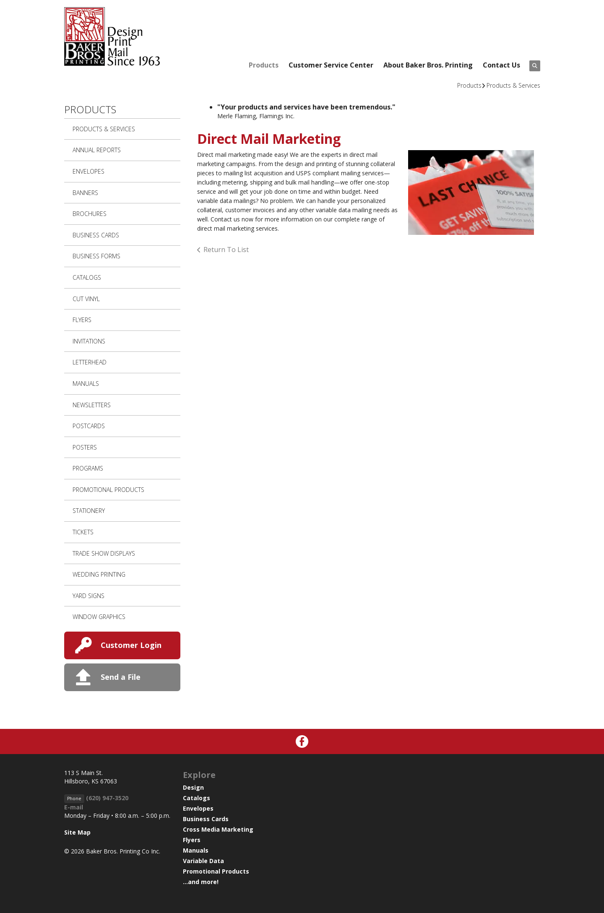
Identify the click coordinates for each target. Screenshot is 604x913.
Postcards (89, 426)
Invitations (89, 341)
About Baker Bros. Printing (428, 65)
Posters (85, 447)
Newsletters (92, 405)
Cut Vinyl (86, 299)
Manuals (86, 384)
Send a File (121, 677)
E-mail (73, 807)
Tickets (83, 532)
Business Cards (96, 235)
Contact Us (501, 65)
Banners (85, 193)
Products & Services (513, 85)
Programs (88, 468)
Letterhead (90, 362)
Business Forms (96, 256)
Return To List (226, 249)
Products (264, 65)
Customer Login (131, 645)
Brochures (90, 214)
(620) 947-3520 (107, 798)
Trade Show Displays (104, 553)
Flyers (82, 320)
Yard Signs (88, 596)
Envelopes (88, 171)
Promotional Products (108, 490)
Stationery (89, 511)
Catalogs (87, 277)
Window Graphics (99, 617)
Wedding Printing (99, 574)
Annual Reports (97, 150)
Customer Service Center (331, 65)
